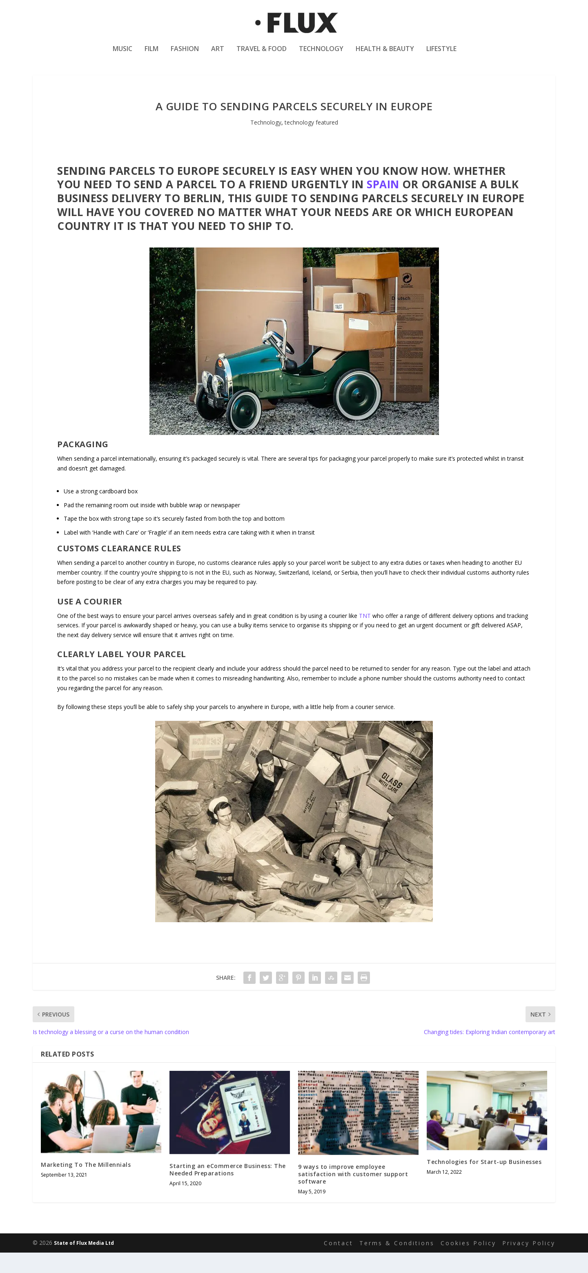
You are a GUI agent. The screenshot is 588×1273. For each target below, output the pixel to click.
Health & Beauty (385, 54)
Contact (338, 1263)
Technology (321, 54)
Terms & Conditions (396, 1263)
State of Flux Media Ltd (84, 1263)
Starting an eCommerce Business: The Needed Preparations (227, 1189)
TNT (365, 636)
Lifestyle (441, 54)
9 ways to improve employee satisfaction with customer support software (353, 1194)
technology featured (311, 143)
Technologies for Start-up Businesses (484, 1182)
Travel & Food (261, 54)
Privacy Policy (528, 1263)
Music (122, 54)
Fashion (185, 54)
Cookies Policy (468, 1263)
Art (217, 54)
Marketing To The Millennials (86, 1185)
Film (151, 54)
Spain (383, 204)
